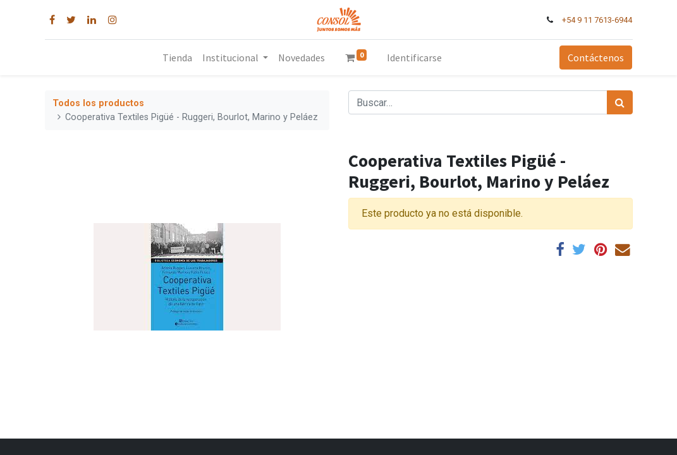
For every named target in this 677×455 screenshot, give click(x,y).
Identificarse (414, 57)
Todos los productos (98, 103)
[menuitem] (177, 57)
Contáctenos (596, 57)
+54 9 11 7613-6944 (597, 20)
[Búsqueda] (620, 102)
